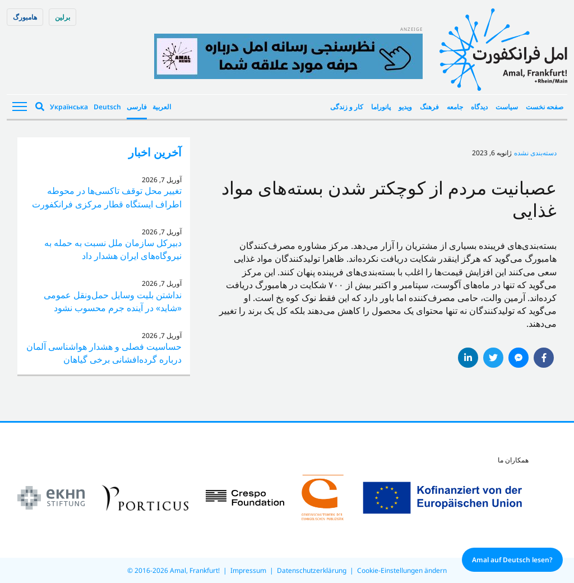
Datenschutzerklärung (311, 570)
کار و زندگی (346, 107)
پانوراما (381, 107)
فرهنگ (429, 107)
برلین (62, 17)
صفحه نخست (544, 107)
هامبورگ (25, 17)
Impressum (248, 570)
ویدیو (405, 107)
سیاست (507, 107)
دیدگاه (479, 107)
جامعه (455, 107)
